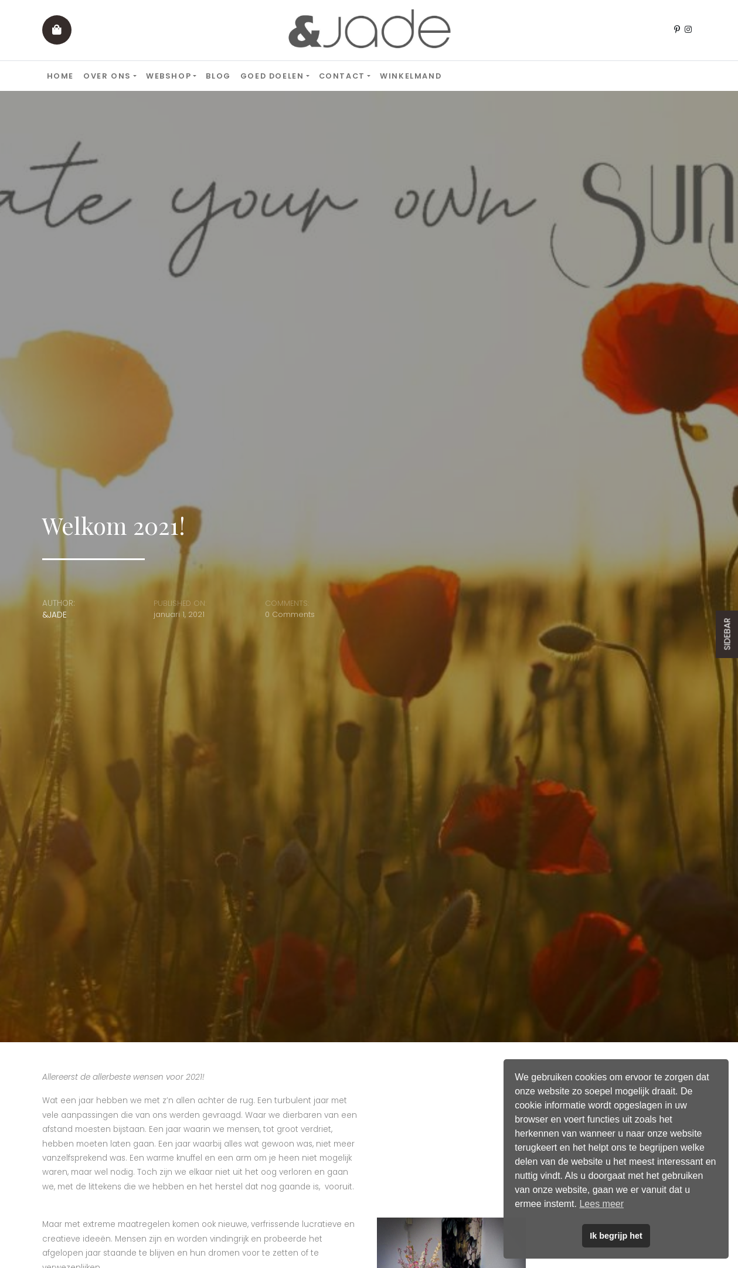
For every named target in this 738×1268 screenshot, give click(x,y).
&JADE (54, 615)
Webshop (168, 76)
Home (60, 76)
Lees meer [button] (601, 1204)
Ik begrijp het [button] (616, 1235)
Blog (218, 76)
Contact (342, 76)
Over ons (107, 76)
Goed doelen (272, 76)
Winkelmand (410, 76)
